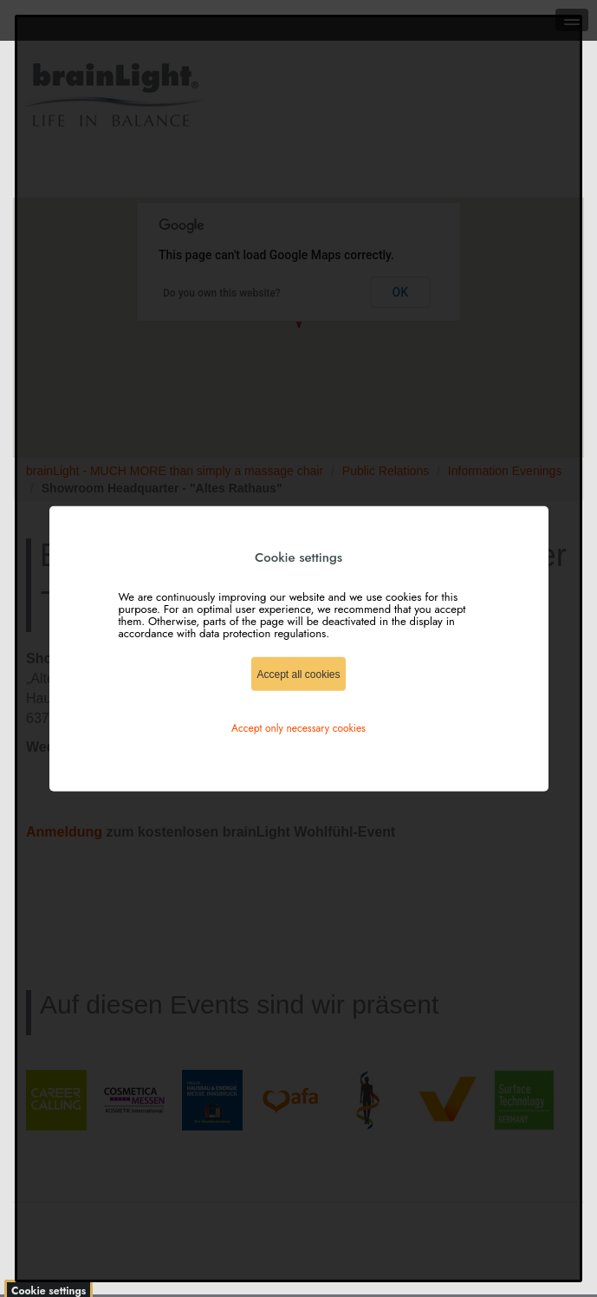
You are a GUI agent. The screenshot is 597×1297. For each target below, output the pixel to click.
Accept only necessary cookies (298, 727)
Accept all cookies (298, 674)
